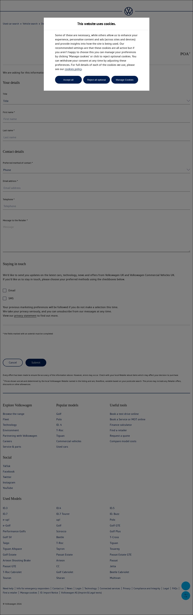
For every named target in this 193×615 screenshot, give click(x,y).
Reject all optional (96, 79)
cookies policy (73, 69)
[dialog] (96, 307)
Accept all (68, 79)
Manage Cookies (124, 79)
